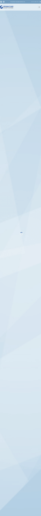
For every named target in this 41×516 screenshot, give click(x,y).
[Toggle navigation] (39, 7)
